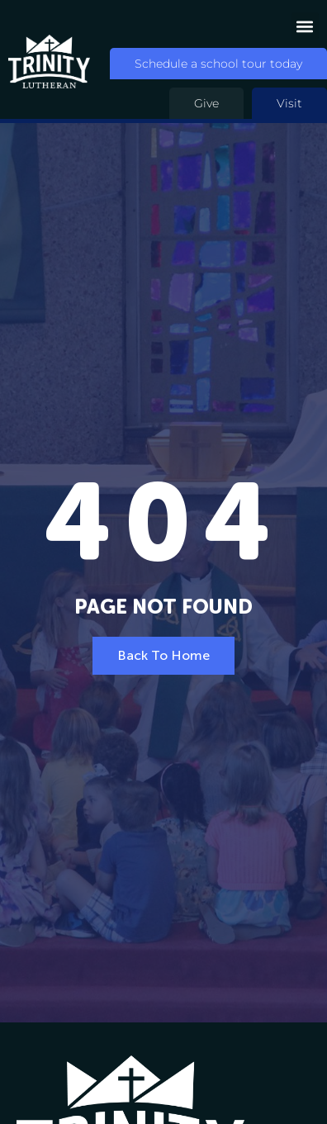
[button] (305, 26)
